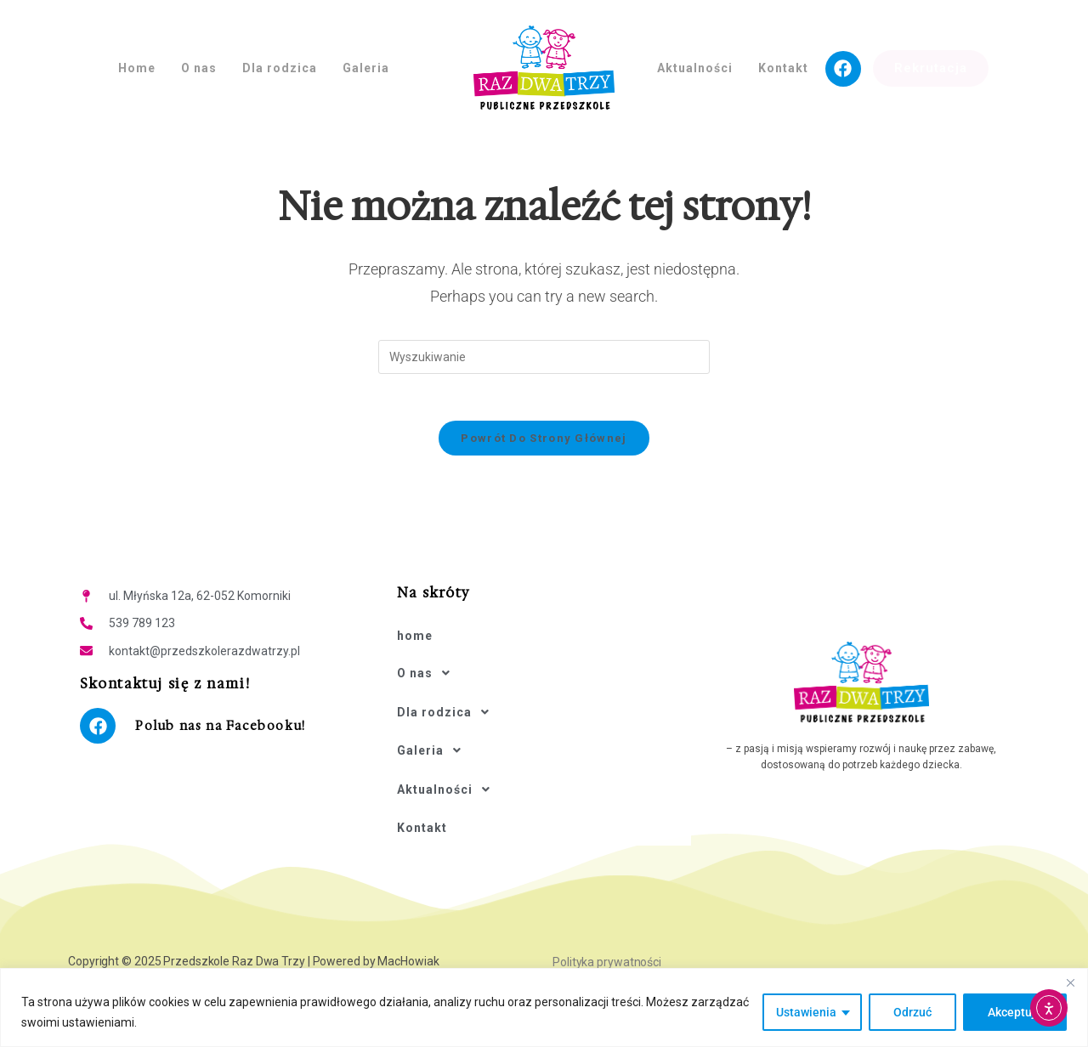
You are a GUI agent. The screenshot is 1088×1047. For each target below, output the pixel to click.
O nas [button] (199, 68)
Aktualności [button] (695, 68)
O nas (428, 665)
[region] (544, 1007)
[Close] (1070, 982)
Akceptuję (1015, 1012)
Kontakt (783, 68)
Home (137, 68)
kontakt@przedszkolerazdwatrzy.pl (204, 655)
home (415, 635)
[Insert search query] (544, 357)
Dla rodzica (448, 696)
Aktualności (448, 757)
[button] (543, 665)
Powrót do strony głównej (543, 442)
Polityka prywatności (606, 918)
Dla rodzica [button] (279, 68)
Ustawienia (806, 1012)
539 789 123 (142, 628)
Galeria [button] (366, 68)
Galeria (434, 726)
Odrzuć (912, 1012)
